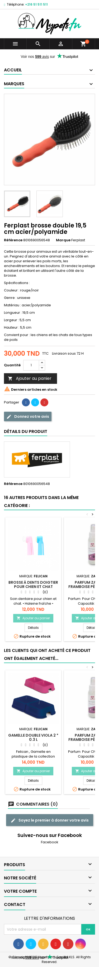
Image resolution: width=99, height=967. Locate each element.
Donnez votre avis (27, 416)
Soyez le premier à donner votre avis (50, 820)
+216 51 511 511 (36, 4)
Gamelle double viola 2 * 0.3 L (33, 737)
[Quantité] (31, 365)
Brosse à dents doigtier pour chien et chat (33, 584)
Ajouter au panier (29, 378)
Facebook (49, 842)
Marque (63, 240)
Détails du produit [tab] (25, 431)
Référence (13, 240)
